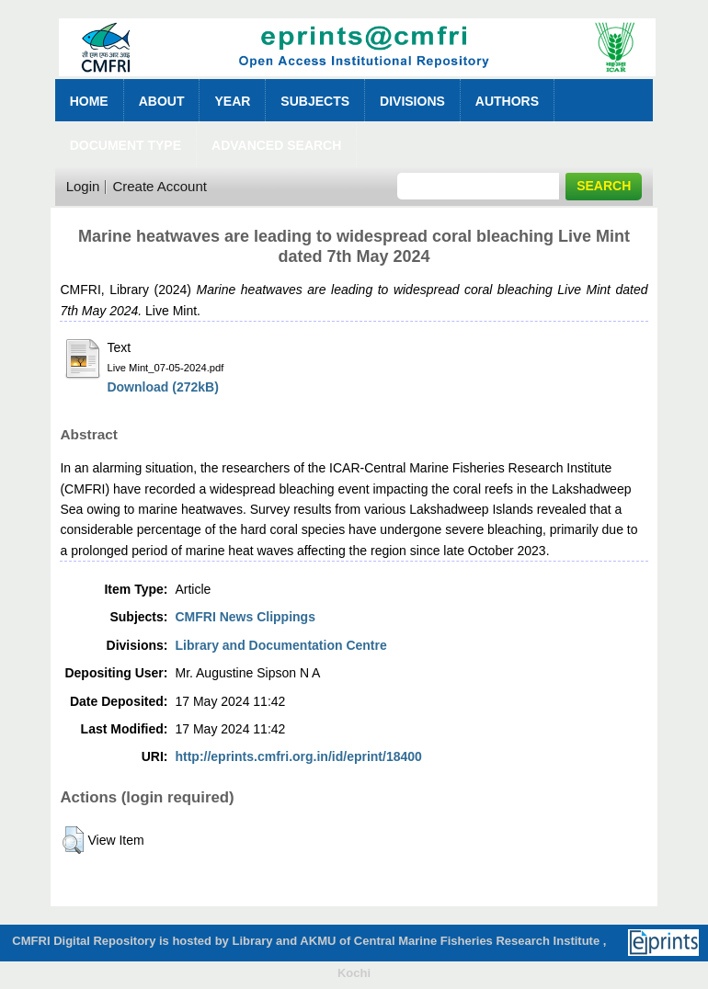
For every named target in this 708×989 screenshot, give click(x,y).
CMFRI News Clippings (244, 616)
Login (83, 186)
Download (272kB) (162, 387)
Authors (507, 101)
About (162, 101)
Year (232, 101)
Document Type (125, 145)
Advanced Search (276, 145)
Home (89, 101)
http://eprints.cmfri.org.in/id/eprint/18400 (298, 756)
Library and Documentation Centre (280, 645)
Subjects (314, 101)
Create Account (159, 186)
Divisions (412, 101)
